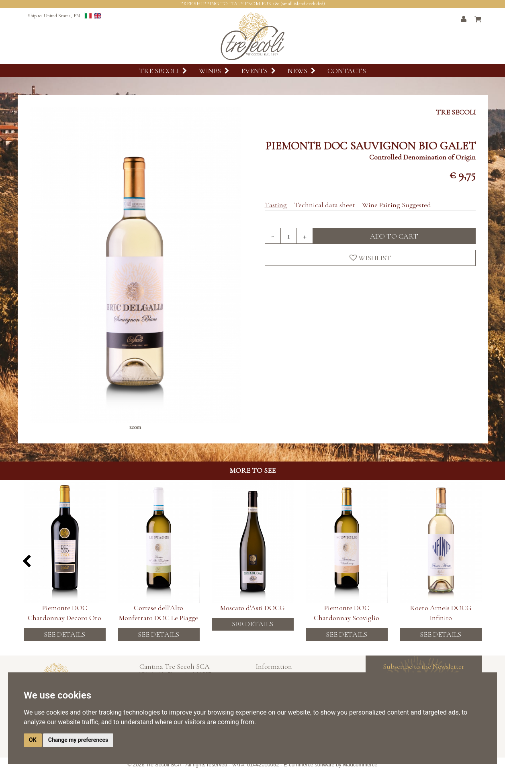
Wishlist (370, 257)
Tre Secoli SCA (163, 765)
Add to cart (394, 236)
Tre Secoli (163, 70)
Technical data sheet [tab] (324, 204)
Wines (214, 70)
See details (64, 634)
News (301, 70)
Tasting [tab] (276, 204)
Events (258, 70)
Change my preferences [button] (78, 740)
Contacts (346, 70)
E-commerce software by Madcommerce (330, 765)
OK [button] (33, 740)
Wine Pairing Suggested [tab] (396, 204)
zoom (135, 427)
